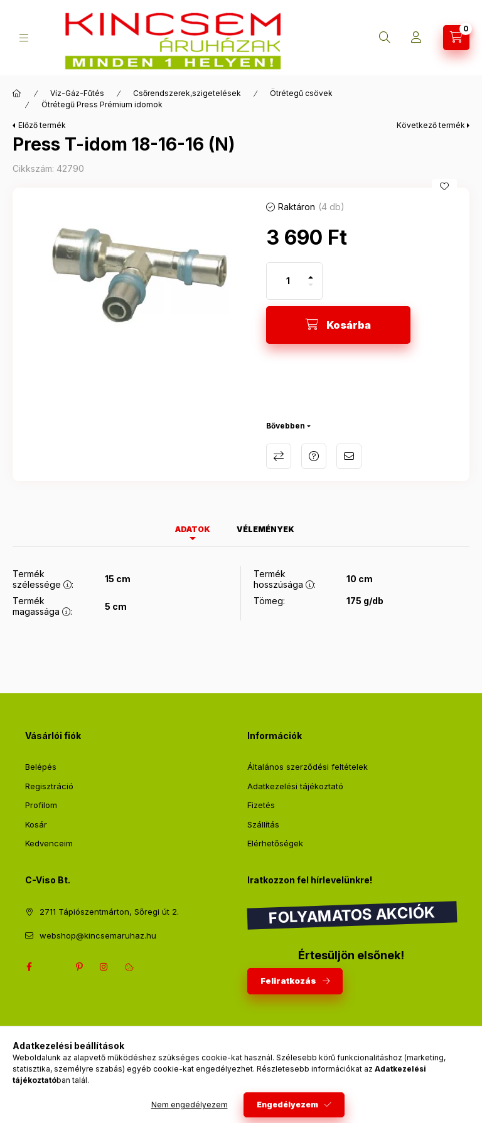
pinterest (79, 966)
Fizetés (261, 805)
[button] (133, 269)
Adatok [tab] (192, 529)
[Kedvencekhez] (444, 186)
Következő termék (431, 125)
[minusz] (311, 290)
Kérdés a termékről (313, 456)
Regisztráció (49, 786)
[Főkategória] (17, 93)
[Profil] (416, 37)
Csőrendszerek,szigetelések (187, 93)
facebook (28, 966)
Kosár (36, 824)
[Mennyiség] (288, 281)
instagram (104, 966)
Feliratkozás (288, 981)
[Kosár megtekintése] (456, 37)
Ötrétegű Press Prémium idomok (102, 104)
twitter (54, 966)
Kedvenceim (49, 843)
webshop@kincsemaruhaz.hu (98, 935)
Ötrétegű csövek (301, 93)
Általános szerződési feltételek (307, 767)
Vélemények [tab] (265, 529)
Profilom (41, 805)
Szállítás (263, 824)
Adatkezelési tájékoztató (295, 786)
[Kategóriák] (24, 38)
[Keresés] (384, 37)
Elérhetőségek (275, 843)
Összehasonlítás (278, 456)
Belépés (40, 767)
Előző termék (42, 125)
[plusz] (311, 272)
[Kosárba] (338, 325)
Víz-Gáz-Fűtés (77, 93)
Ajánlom (349, 456)
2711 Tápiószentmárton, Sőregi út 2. (109, 912)
